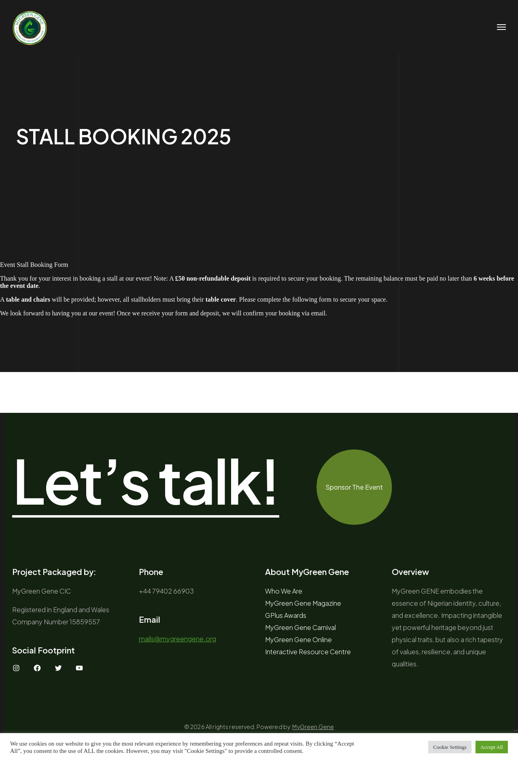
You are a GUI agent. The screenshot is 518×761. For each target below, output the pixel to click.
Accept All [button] (491, 747)
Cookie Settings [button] (450, 747)
